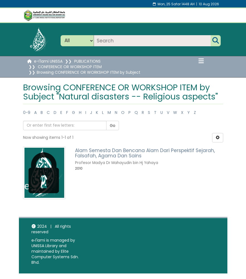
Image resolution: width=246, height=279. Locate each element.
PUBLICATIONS (87, 61)
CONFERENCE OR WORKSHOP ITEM (70, 67)
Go (112, 125)
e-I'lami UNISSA (48, 61)
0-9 (26, 112)
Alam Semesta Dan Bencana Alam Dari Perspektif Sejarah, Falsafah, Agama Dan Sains (145, 153)
